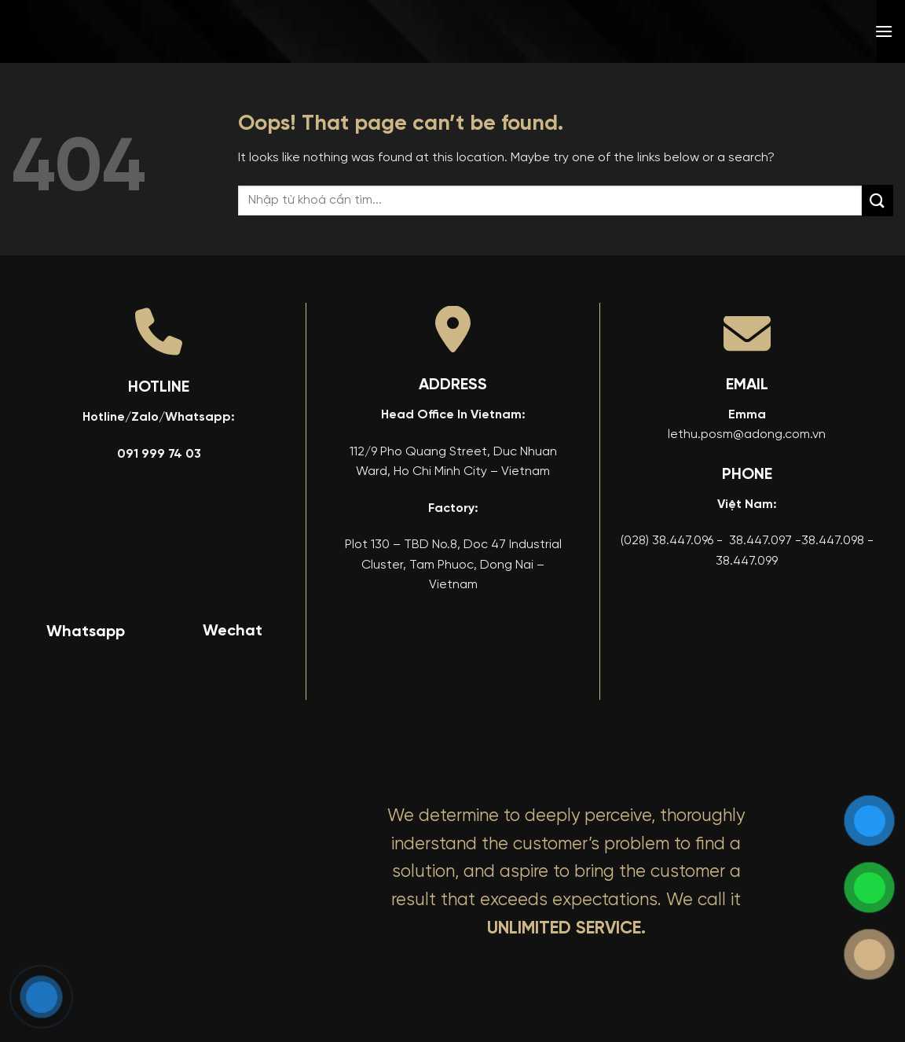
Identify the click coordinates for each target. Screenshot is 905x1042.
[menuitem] (771, 31)
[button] (883, 31)
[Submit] (877, 200)
